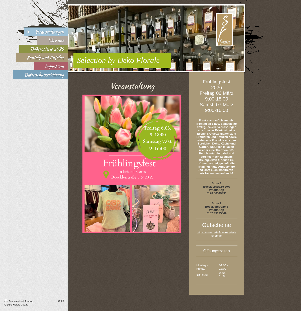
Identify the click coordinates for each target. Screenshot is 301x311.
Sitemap (29, 301)
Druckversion (13, 301)
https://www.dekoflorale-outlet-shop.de (216, 234)
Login (61, 300)
